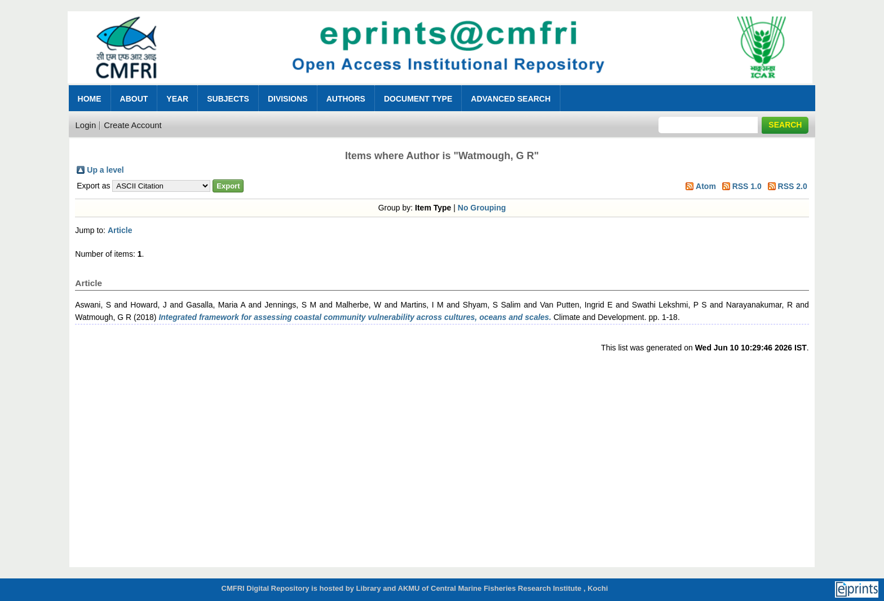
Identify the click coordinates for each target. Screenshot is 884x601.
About (134, 98)
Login (86, 125)
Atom (706, 186)
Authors (345, 98)
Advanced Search (510, 98)
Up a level (105, 169)
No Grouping (482, 207)
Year (177, 98)
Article (120, 230)
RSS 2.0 (792, 186)
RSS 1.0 (747, 186)
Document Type (418, 98)
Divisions (288, 98)
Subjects (228, 98)
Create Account (133, 125)
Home (89, 98)
